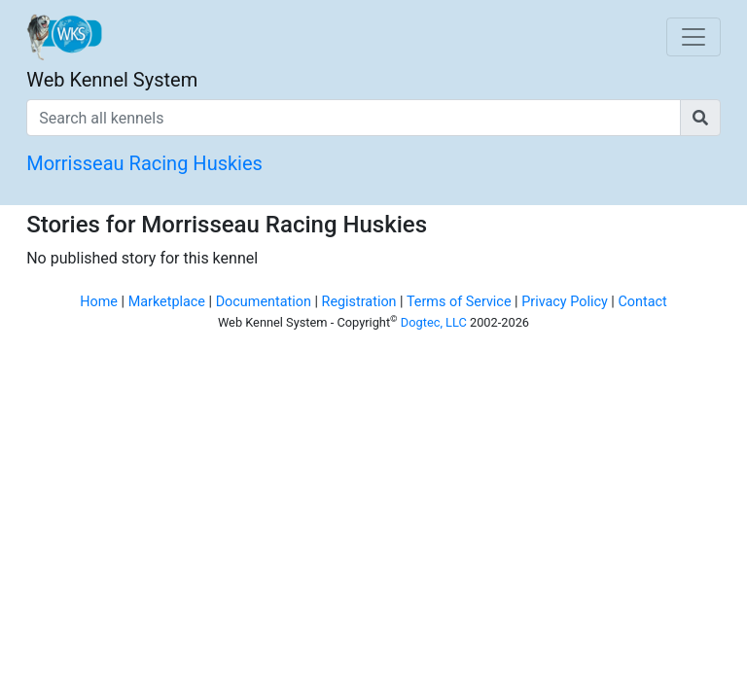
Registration (359, 302)
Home (99, 302)
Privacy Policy (564, 302)
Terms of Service (459, 302)
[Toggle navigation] (693, 37)
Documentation (263, 302)
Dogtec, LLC (434, 322)
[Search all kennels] (353, 117)
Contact (642, 302)
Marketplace (166, 302)
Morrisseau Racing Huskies (144, 163)
